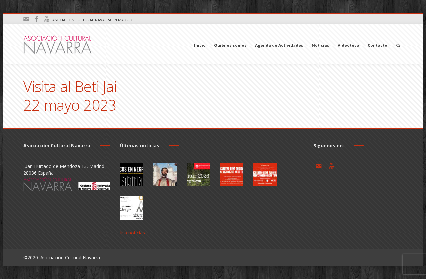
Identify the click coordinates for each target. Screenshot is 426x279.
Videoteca (348, 45)
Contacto (377, 45)
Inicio (200, 45)
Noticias (320, 45)
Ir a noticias (132, 233)
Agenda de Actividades (279, 45)
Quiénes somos (230, 45)
